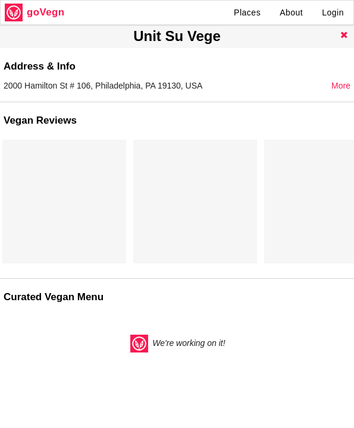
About (291, 12)
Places (247, 12)
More (340, 85)
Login (333, 12)
